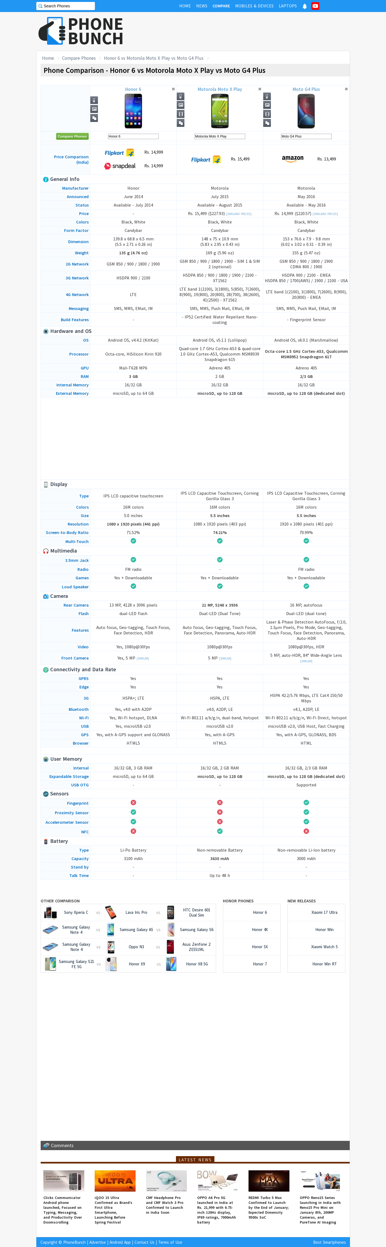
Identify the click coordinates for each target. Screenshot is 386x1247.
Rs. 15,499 (220, 159)
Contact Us (144, 1242)
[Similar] (143, 658)
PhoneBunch (74, 1242)
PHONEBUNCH (96, 30)
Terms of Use (170, 1242)
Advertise (97, 1242)
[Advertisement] (250, 31)
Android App (120, 1242)
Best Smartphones (329, 1242)
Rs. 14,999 (133, 152)
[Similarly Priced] (239, 214)
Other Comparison (60, 900)
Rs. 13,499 (306, 159)
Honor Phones (238, 900)
